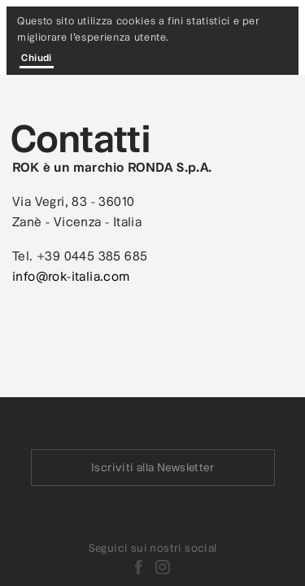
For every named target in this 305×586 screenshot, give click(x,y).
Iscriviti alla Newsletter (152, 467)
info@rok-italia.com (71, 275)
